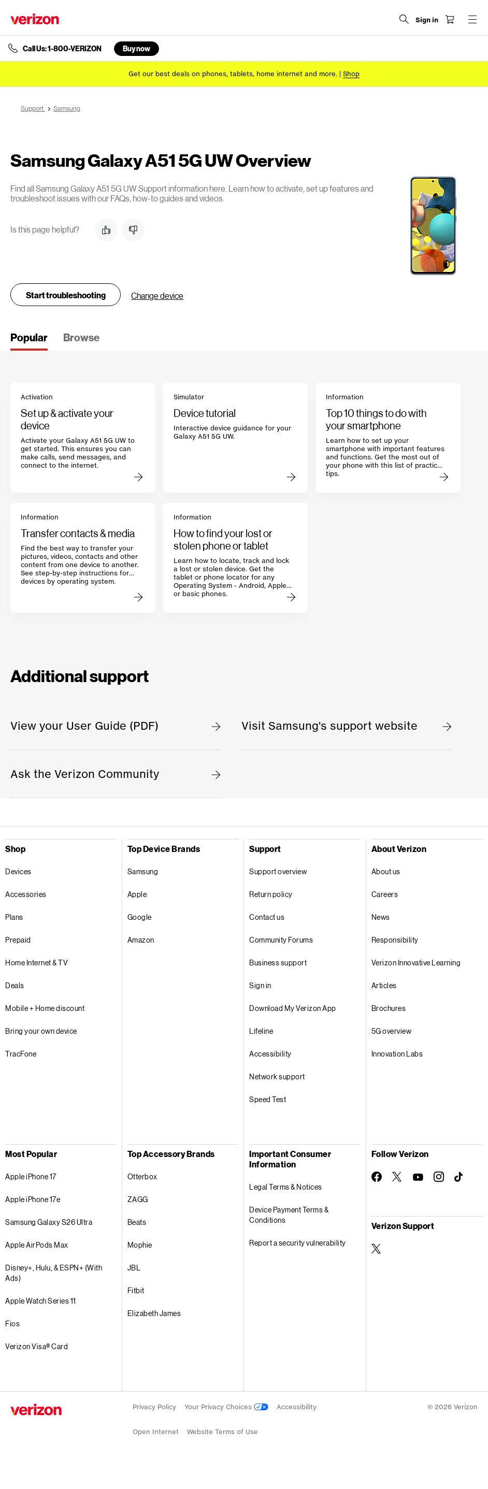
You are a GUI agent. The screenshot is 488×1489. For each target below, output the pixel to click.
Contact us (266, 917)
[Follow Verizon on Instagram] (439, 1177)
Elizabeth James (154, 1313)
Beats (137, 1222)
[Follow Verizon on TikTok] (459, 1177)
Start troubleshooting (66, 295)
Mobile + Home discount (44, 1008)
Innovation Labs (397, 1053)
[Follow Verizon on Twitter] (397, 1177)
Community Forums (281, 939)
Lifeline (261, 1031)
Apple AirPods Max (36, 1244)
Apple (137, 894)
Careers (384, 894)
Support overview (278, 871)
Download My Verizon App (292, 1008)
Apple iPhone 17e (32, 1199)
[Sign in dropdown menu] (426, 20)
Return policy (271, 894)
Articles (384, 985)
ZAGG (137, 1199)
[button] (106, 230)
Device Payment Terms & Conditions (288, 1214)
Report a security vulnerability (297, 1242)
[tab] (29, 341)
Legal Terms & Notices (285, 1186)
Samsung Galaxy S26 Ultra (48, 1222)
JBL (134, 1267)
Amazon (140, 939)
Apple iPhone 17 (30, 1176)
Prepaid (18, 939)
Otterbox (142, 1176)
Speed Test (267, 1099)
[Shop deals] (351, 74)
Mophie (139, 1244)
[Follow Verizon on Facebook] (376, 1177)
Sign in (260, 985)
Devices (18, 871)
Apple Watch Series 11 (40, 1300)
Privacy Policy (154, 1407)
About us (385, 871)
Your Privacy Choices (226, 1407)
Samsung (143, 871)
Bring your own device (41, 1031)
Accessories (26, 894)
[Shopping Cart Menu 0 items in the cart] (449, 19)
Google (139, 917)
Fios (12, 1323)
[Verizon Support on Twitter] (376, 1249)
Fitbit (136, 1290)
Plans (14, 917)
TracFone (20, 1053)
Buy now (136, 48)
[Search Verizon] (404, 19)
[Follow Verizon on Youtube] (418, 1177)
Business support (278, 962)
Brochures (388, 1008)
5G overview (391, 1031)
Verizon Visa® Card (36, 1346)
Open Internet (156, 1432)
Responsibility (395, 939)
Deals (14, 985)
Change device (157, 295)
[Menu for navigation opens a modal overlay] (472, 19)
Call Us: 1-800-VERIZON (62, 48)
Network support (277, 1076)
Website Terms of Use (222, 1432)
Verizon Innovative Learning (416, 962)
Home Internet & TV (36, 962)
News (380, 917)
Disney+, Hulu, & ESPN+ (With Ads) (53, 1272)
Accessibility (270, 1053)
